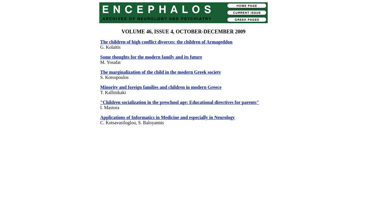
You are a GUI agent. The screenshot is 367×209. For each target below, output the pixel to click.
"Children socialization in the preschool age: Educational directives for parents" (179, 102)
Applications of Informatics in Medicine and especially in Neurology (167, 117)
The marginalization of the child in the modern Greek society (160, 72)
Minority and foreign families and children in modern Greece (161, 87)
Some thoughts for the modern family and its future (151, 57)
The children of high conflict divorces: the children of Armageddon (166, 41)
